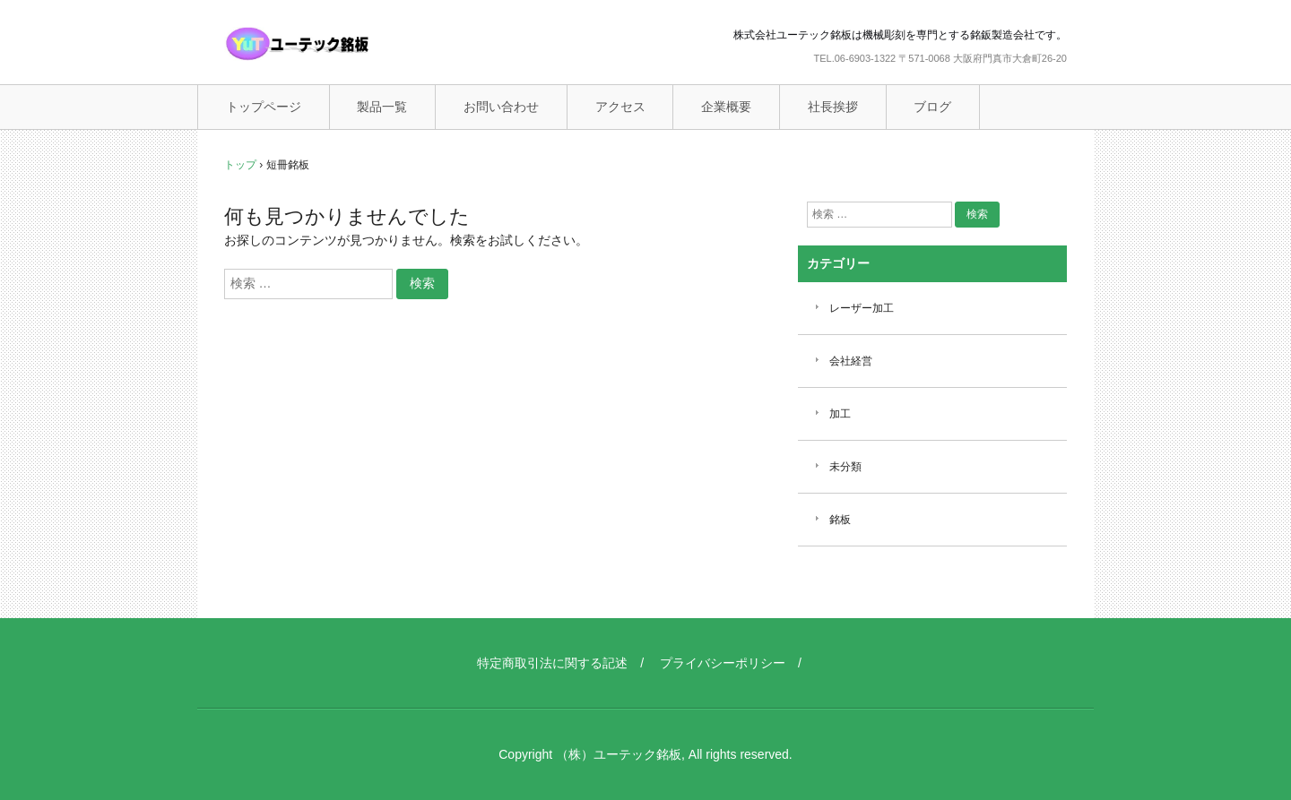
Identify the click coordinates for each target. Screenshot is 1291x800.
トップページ (263, 106)
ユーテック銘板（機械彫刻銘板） (336, 44)
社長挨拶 (833, 106)
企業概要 (726, 106)
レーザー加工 (861, 308)
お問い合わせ (501, 106)
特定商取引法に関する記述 (552, 663)
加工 (840, 414)
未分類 (845, 466)
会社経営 (850, 361)
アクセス (620, 106)
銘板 (840, 519)
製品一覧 (382, 106)
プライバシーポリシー (722, 663)
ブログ (932, 106)
